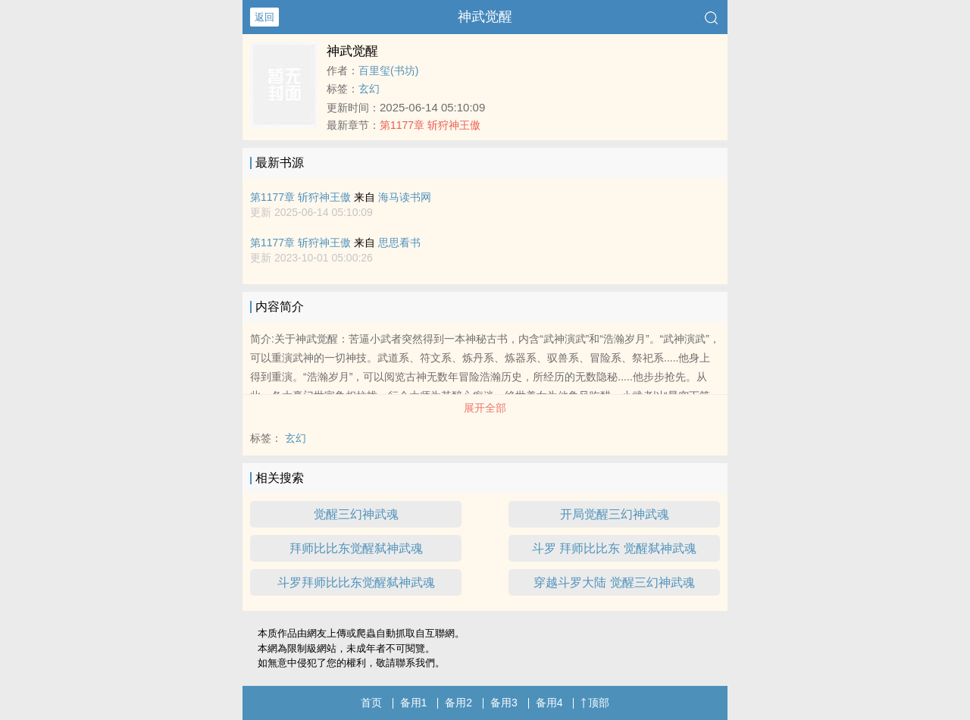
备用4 (549, 703)
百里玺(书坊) (388, 70)
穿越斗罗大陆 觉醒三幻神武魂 (614, 582)
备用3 (504, 703)
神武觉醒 (485, 16)
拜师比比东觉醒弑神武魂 (356, 548)
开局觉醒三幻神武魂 (614, 514)
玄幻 (369, 89)
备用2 (458, 703)
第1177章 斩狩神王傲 (430, 125)
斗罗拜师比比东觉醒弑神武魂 (356, 582)
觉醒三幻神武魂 (356, 514)
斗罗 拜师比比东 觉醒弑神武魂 (614, 548)
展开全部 (485, 408)
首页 (371, 703)
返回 (264, 17)
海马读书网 (404, 197)
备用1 (413, 703)
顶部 (594, 703)
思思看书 (399, 242)
